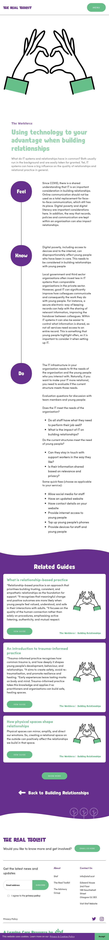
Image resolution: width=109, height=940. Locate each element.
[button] (96, 7)
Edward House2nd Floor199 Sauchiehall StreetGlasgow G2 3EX (88, 889)
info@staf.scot (87, 876)
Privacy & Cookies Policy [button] (62, 936)
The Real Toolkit (62, 882)
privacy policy (33, 895)
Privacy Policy (10, 918)
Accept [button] (102, 936)
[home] (17, 7)
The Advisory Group (60, 890)
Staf (56, 876)
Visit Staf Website (88, 903)
